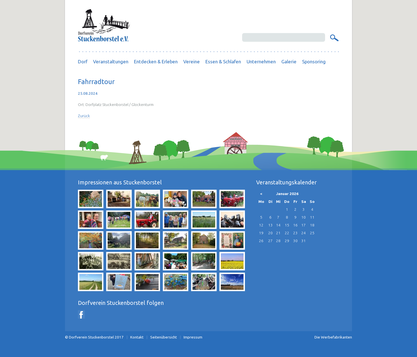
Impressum (193, 337)
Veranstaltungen (110, 61)
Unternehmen (261, 61)
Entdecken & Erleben (156, 61)
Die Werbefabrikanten (333, 337)
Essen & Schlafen (223, 61)
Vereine (191, 61)
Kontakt (136, 337)
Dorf (82, 61)
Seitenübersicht (163, 337)
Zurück (84, 115)
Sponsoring (314, 61)
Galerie (288, 61)
